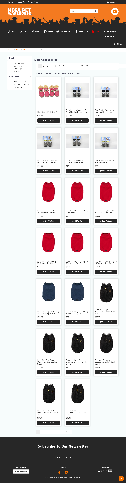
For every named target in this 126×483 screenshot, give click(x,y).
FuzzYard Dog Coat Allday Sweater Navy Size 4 (77, 313)
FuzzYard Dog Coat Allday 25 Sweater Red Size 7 (106, 262)
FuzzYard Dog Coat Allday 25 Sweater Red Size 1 (48, 212)
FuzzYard (17, 63)
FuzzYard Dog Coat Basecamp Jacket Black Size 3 (76, 362)
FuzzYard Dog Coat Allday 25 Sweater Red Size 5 (48, 262)
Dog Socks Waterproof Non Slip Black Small (76, 161)
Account (112, 2)
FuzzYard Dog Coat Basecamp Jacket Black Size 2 (47, 362)
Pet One (16, 69)
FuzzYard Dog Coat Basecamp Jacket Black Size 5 (47, 412)
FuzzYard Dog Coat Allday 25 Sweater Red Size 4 (106, 212)
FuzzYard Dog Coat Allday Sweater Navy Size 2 (48, 313)
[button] (115, 11)
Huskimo (17, 66)
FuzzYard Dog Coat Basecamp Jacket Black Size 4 (105, 362)
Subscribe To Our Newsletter (63, 446)
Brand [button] (20, 58)
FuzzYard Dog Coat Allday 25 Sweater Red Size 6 (77, 262)
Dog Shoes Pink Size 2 (47, 112)
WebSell (78, 477)
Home (10, 50)
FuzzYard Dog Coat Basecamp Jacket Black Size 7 (76, 412)
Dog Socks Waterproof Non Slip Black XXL (104, 161)
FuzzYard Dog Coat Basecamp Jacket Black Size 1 (105, 312)
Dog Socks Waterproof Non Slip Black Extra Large (77, 111)
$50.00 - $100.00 (20, 87)
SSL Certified (21, 471)
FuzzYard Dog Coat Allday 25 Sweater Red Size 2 (77, 212)
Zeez (15, 72)
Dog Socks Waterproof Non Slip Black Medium (47, 161)
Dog (18, 50)
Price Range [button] (20, 76)
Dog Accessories (30, 50)
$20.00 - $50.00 (19, 84)
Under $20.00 (18, 82)
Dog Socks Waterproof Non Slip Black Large (104, 111)
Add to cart (49, 120)
